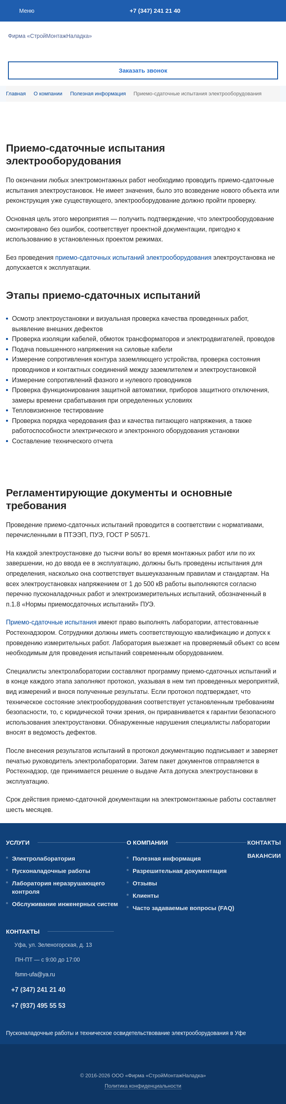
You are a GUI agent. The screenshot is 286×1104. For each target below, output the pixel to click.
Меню (26, 11)
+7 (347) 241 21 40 (154, 10)
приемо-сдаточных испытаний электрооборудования (133, 257)
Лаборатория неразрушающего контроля (58, 887)
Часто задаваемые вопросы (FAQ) (183, 908)
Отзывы (145, 883)
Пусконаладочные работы (51, 870)
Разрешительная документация (180, 870)
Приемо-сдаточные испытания (51, 622)
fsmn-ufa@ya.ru (35, 974)
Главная (16, 94)
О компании (48, 94)
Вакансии (264, 855)
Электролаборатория (43, 858)
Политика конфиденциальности (143, 1086)
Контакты (264, 842)
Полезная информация (98, 94)
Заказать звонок (143, 70)
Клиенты (146, 895)
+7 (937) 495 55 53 (38, 1005)
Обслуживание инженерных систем (65, 904)
